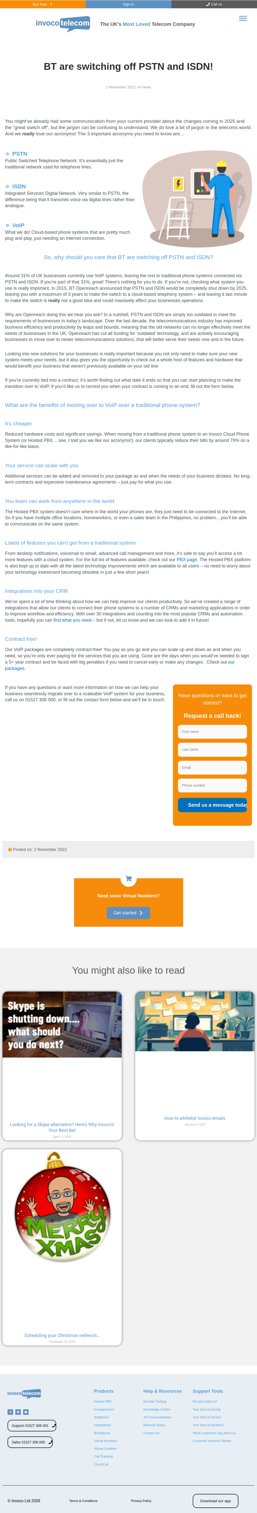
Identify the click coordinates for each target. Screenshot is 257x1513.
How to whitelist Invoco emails (194, 1123)
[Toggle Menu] (243, 21)
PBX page (186, 562)
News (147, 90)
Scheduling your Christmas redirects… (62, 1340)
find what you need (72, 623)
